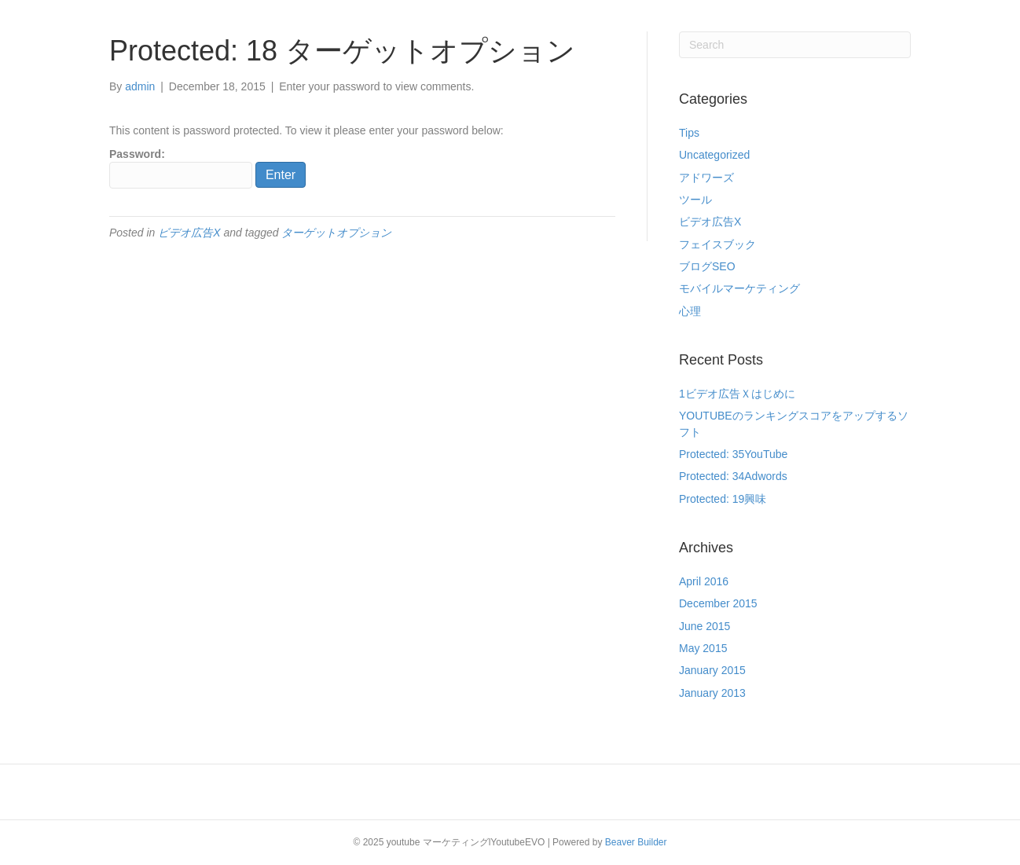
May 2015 (703, 648)
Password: (180, 168)
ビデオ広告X (189, 232)
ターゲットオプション (336, 232)
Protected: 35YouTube (733, 454)
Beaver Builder (636, 842)
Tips (689, 132)
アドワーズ (706, 177)
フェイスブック (717, 244)
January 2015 (712, 670)
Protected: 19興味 (722, 499)
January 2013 (712, 693)
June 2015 (704, 626)
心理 (690, 311)
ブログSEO (707, 266)
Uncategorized (714, 154)
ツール (695, 199)
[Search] (795, 44)
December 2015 (718, 603)
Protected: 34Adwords (733, 476)
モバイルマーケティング (739, 288)
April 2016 (703, 581)
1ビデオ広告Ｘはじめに (737, 393)
